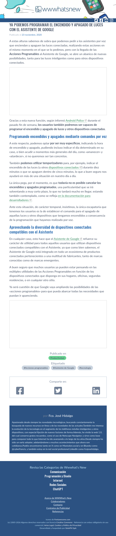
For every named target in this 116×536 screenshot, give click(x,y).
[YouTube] (106, 20)
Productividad (57, 358)
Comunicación (58, 472)
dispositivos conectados (64, 167)
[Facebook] (101, 20)
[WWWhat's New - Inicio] (58, 9)
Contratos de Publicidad (58, 508)
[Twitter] (96, 20)
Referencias (58, 511)
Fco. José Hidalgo (61, 416)
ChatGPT (58, 489)
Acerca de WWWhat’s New (57, 498)
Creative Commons (64, 522)
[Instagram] (111, 20)
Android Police (75, 120)
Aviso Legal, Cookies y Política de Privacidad (62, 525)
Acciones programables (36, 367)
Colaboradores (58, 501)
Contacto (57, 504)
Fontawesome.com (62, 519)
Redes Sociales (58, 485)
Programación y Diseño (58, 476)
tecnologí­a (86, 367)
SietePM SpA (70, 528)
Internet (58, 480)
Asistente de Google (66, 238)
